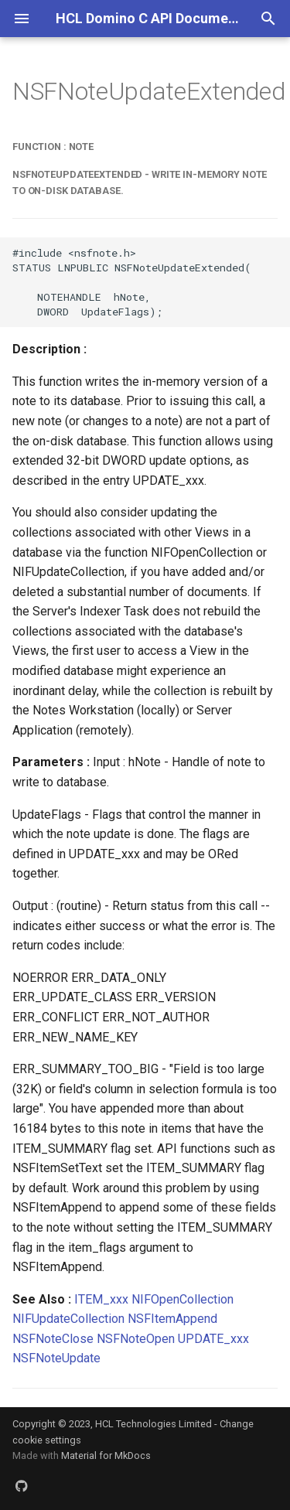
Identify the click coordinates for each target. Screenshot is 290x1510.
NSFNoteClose (53, 1338)
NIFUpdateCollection (68, 1318)
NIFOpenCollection (182, 1299)
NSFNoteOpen (136, 1338)
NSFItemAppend (172, 1318)
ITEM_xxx (101, 1299)
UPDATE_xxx (213, 1338)
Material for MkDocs (106, 1455)
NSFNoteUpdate (56, 1358)
